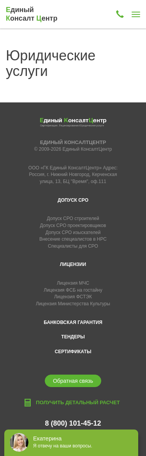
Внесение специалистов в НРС (73, 239)
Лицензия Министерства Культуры (73, 303)
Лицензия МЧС (73, 283)
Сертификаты (73, 351)
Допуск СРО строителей (73, 218)
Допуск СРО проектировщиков (73, 225)
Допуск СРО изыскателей (73, 232)
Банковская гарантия (73, 322)
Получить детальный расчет (78, 402)
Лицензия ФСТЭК (73, 296)
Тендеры (72, 337)
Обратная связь (73, 381)
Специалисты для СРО (73, 246)
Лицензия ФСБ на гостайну (73, 290)
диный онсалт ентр (31, 14)
